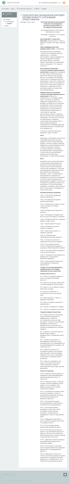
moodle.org (28, 481)
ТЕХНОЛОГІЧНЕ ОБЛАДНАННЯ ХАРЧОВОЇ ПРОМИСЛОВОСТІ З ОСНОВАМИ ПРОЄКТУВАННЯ (43, 17)
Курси (6, 25)
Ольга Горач (31, 22)
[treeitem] (9, 19)
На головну (6, 19)
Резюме (44, 9)
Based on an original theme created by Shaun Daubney (13, 481)
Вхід (59, 2)
